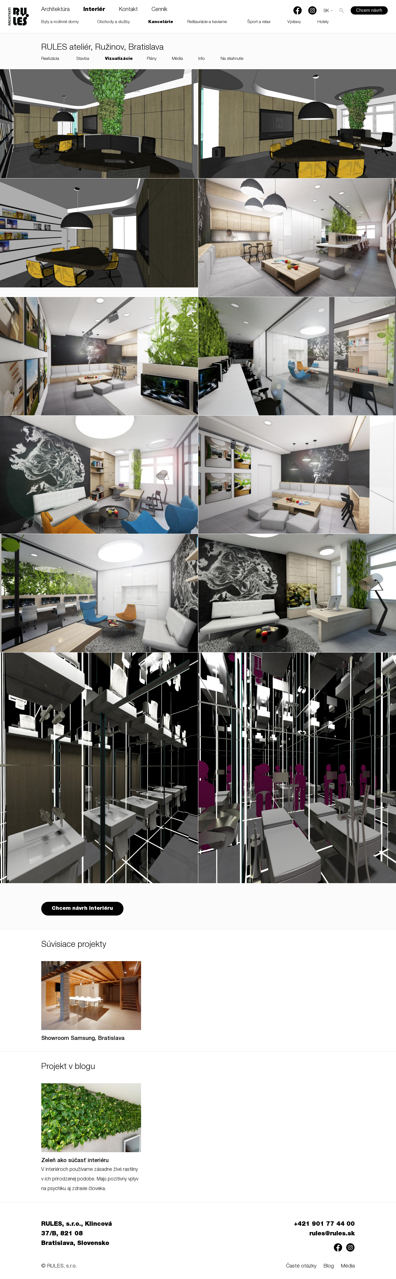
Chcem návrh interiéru (83, 909)
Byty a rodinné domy (60, 22)
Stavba (82, 59)
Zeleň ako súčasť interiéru (75, 1161)
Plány (151, 59)
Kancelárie (160, 22)
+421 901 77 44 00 (324, 1225)
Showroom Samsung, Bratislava (83, 1039)
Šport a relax (259, 22)
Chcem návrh (369, 10)
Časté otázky (301, 1266)
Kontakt (128, 10)
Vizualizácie (119, 59)
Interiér (94, 10)
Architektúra (55, 10)
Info (201, 59)
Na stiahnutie (232, 59)
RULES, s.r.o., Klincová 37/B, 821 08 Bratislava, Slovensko (76, 1234)
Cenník (159, 10)
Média (177, 59)
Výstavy (294, 22)
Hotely (323, 22)
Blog (328, 1266)
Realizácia (50, 59)
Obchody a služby (113, 22)
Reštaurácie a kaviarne (207, 22)
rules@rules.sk (332, 1235)
